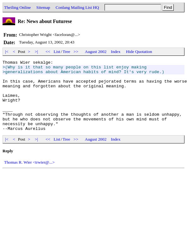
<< (48, 51)
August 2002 (96, 51)
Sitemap (43, 7)
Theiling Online (17, 7)
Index (115, 51)
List (57, 51)
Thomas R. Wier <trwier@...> (29, 176)
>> (76, 51)
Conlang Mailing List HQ (77, 7)
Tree (66, 51)
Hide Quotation (139, 51)
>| (36, 51)
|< (6, 51)
